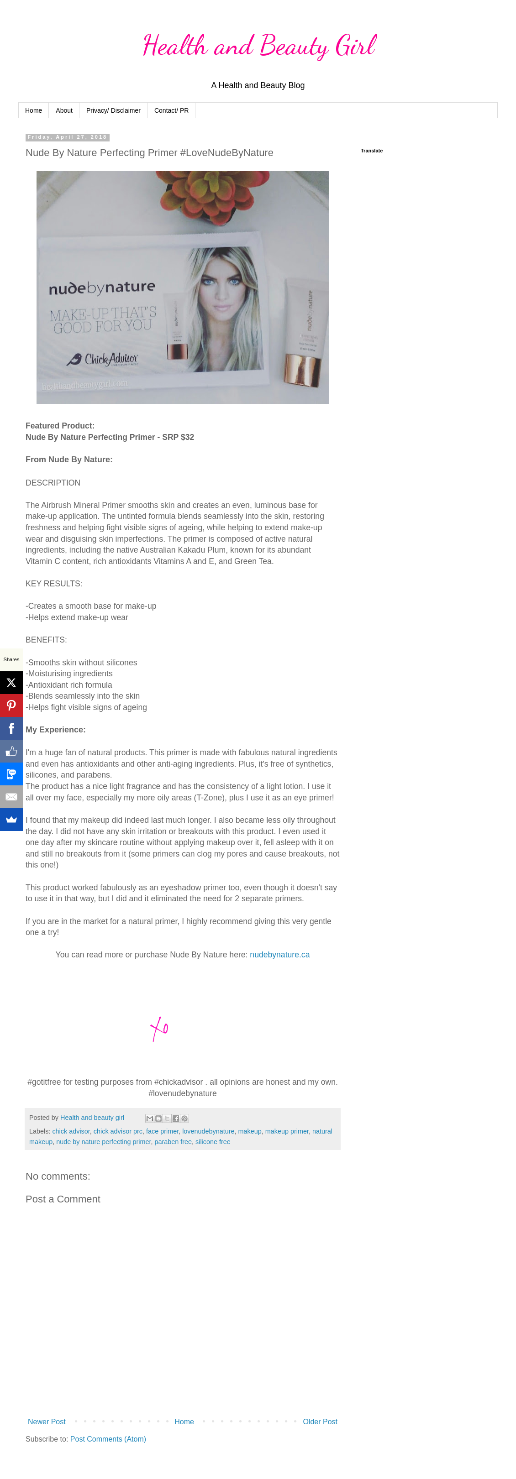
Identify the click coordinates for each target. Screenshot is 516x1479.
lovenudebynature (208, 1131)
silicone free (213, 1141)
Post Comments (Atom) (108, 1439)
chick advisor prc (118, 1131)
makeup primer (287, 1131)
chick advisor (71, 1131)
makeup (250, 1131)
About (64, 110)
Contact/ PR (171, 110)
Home (33, 110)
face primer (162, 1131)
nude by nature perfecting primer (103, 1141)
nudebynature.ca (280, 954)
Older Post (320, 1422)
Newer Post (47, 1422)
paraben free (173, 1141)
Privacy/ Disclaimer (113, 110)
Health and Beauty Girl (258, 44)
